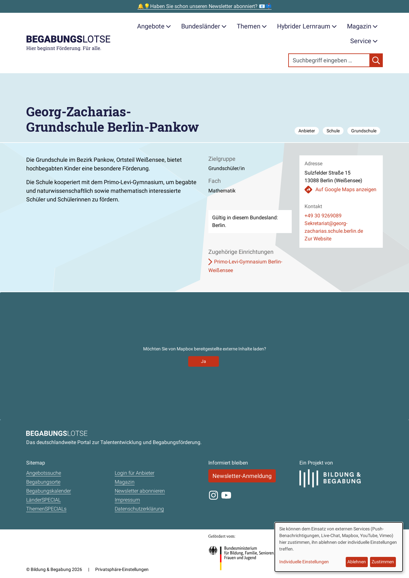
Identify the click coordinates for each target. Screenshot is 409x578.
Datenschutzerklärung (139, 509)
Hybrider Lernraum (307, 26)
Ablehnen (356, 561)
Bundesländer (204, 26)
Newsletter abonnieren (140, 491)
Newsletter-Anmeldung (242, 476)
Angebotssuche (43, 473)
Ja (203, 361)
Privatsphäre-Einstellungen (122, 569)
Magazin (362, 26)
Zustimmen (383, 561)
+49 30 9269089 (323, 216)
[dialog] (339, 547)
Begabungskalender (48, 491)
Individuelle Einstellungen (304, 561)
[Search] (329, 60)
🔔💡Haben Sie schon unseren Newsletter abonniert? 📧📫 (204, 6)
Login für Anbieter (134, 473)
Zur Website (318, 239)
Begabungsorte (43, 482)
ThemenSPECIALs (46, 509)
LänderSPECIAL (43, 500)
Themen (252, 26)
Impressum (127, 500)
